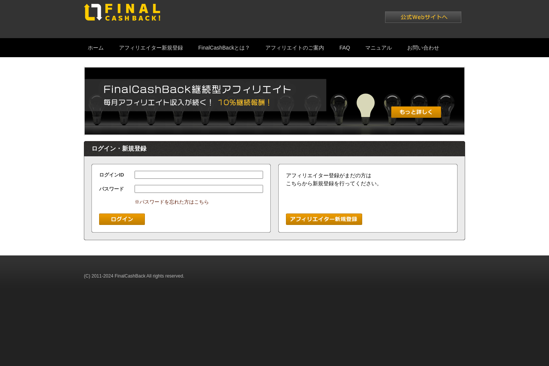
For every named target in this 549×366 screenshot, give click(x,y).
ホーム (96, 48)
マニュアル (378, 48)
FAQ (344, 48)
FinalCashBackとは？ (224, 48)
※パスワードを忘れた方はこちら (172, 202)
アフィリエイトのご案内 (294, 48)
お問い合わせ (423, 48)
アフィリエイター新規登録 (151, 48)
